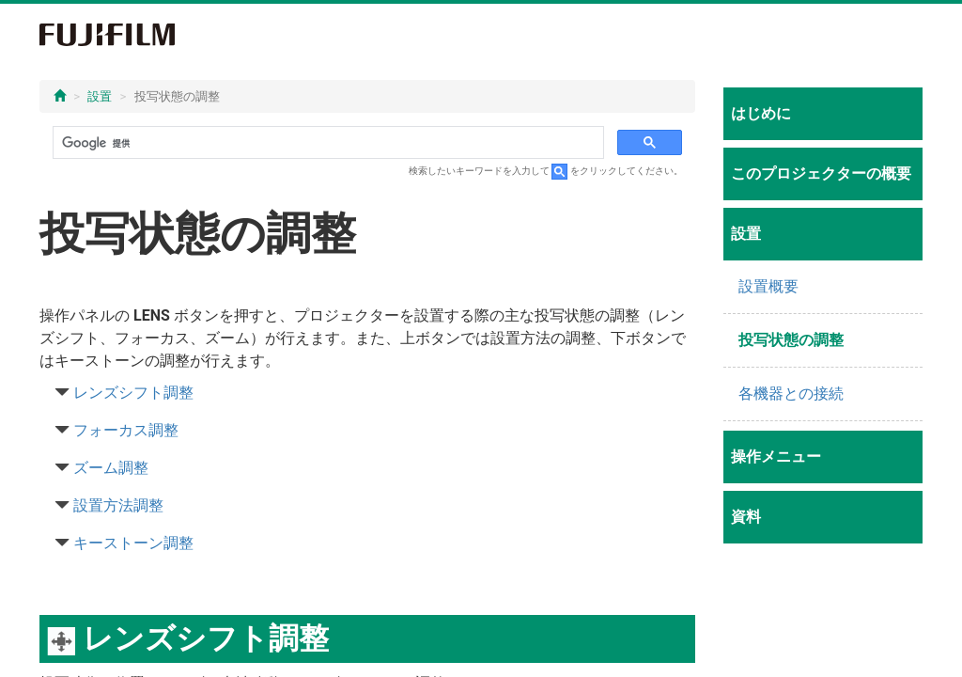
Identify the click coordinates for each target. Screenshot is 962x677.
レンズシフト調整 (133, 392)
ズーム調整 (110, 468)
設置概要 (768, 286)
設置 (99, 96)
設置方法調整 (118, 505)
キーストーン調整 (133, 543)
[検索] (326, 143)
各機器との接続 (791, 393)
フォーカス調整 (125, 430)
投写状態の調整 (791, 340)
